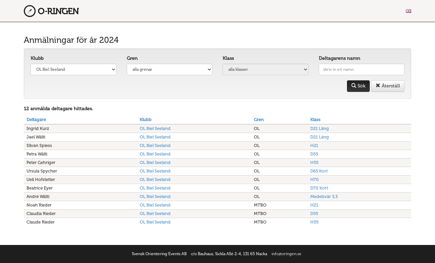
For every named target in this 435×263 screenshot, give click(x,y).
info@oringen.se (286, 253)
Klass (228, 58)
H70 (314, 179)
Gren (132, 58)
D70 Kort (319, 188)
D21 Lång (319, 128)
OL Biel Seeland (155, 128)
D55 (314, 154)
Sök (358, 86)
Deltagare (36, 119)
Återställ (388, 86)
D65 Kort (319, 171)
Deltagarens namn (339, 58)
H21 (314, 145)
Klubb (37, 58)
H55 (314, 162)
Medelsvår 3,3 (324, 196)
